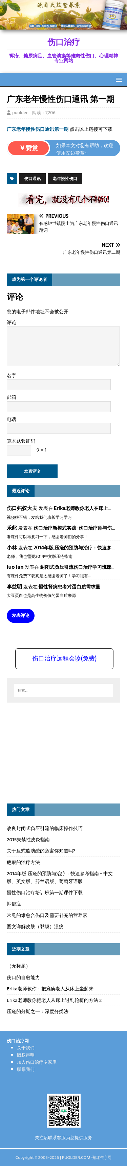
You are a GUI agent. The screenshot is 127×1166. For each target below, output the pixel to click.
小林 (12, 547)
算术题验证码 (21, 441)
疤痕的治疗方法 (23, 862)
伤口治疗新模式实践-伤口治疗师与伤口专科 (80, 528)
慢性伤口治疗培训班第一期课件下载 (45, 892)
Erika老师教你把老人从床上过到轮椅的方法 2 (54, 1000)
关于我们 (26, 1048)
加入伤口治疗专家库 (37, 1062)
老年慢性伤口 (65, 178)
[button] (117, 79)
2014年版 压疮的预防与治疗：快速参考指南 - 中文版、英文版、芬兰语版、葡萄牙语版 (60, 877)
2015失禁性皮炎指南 (28, 839)
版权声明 (26, 1055)
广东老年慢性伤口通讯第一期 (37, 129)
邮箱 (11, 397)
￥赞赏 (28, 148)
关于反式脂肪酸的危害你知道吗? (41, 850)
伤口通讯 (32, 178)
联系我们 (26, 1069)
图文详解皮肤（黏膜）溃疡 (35, 926)
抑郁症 (14, 903)
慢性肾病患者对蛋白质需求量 (69, 586)
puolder (20, 112)
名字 (11, 375)
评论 (11, 322)
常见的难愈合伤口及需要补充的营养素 (47, 915)
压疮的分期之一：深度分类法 (37, 1011)
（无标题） (18, 966)
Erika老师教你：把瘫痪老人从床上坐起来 (50, 988)
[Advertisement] (57, 751)
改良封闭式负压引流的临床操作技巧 (45, 828)
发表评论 (20, 615)
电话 (11, 419)
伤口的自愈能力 (23, 977)
